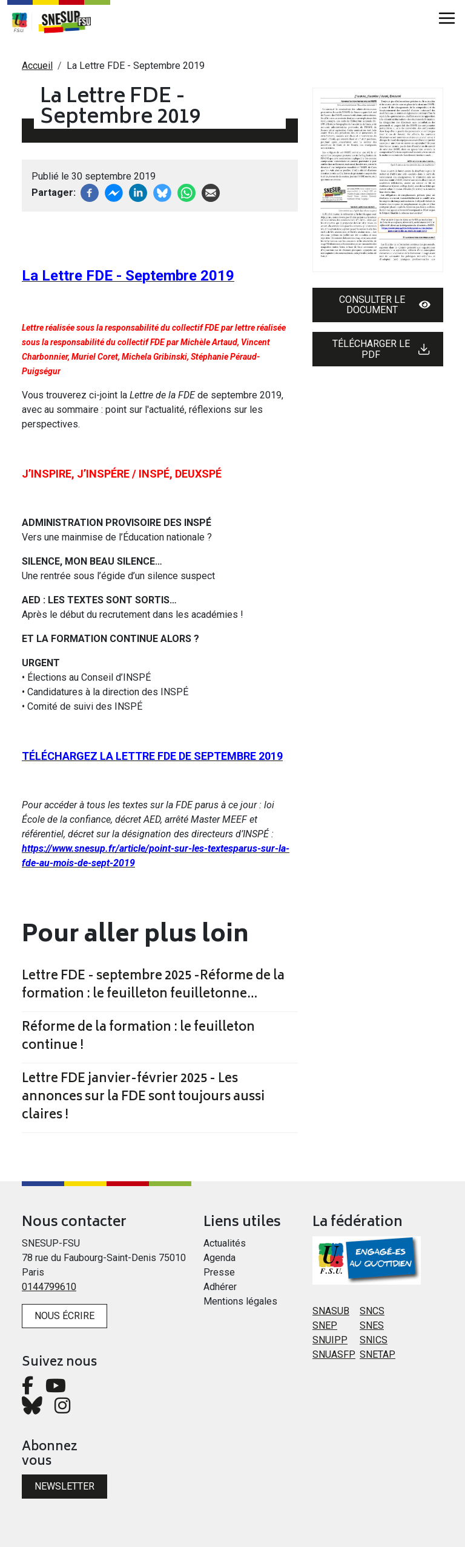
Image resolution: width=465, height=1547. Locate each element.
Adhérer (220, 1286)
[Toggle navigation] (447, 18)
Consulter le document (384, 305)
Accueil (37, 65)
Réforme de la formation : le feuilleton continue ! (138, 1037)
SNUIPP (330, 1340)
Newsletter (64, 1486)
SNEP (324, 1325)
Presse (219, 1272)
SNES (372, 1325)
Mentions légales (240, 1301)
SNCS (372, 1311)
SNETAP (377, 1354)
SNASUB (330, 1311)
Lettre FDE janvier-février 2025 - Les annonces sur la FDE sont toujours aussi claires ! (143, 1098)
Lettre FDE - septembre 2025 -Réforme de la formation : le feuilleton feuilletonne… (153, 986)
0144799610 (49, 1286)
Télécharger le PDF (381, 349)
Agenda (219, 1257)
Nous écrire (64, 1316)
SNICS (374, 1340)
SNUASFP (333, 1354)
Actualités (224, 1243)
